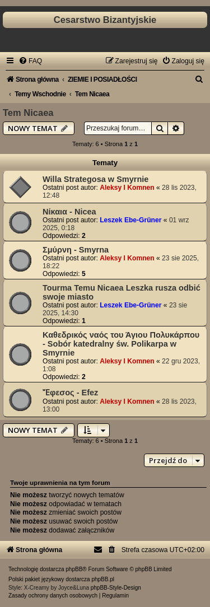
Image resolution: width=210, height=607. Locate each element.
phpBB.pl (102, 579)
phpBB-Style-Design (116, 588)
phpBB (74, 569)
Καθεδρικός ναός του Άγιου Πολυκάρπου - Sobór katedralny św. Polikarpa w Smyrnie (121, 343)
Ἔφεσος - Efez (70, 392)
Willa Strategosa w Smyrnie (95, 179)
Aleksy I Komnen (127, 188)
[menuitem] (30, 61)
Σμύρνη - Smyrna (76, 249)
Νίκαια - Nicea (69, 211)
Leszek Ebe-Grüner (130, 220)
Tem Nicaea (28, 113)
